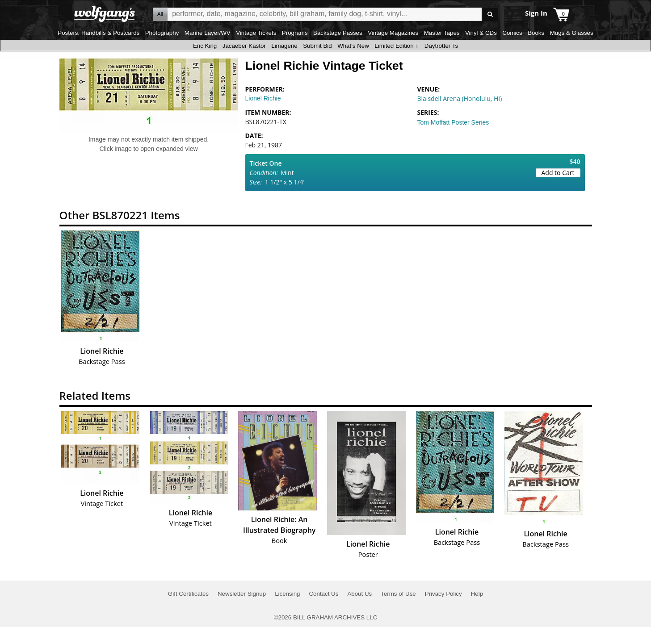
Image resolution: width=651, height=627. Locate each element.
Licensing (287, 593)
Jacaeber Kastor (244, 45)
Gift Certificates (188, 593)
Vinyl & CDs (481, 32)
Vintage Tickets (256, 32)
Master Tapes (442, 32)
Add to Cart (558, 172)
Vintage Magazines (393, 32)
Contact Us (323, 593)
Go (490, 14)
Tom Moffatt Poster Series (453, 122)
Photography (162, 32)
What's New (353, 45)
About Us (359, 593)
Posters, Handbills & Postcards (98, 32)
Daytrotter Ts (441, 45)
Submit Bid (317, 45)
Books (536, 32)
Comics (512, 32)
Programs (295, 32)
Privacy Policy (443, 593)
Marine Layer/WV (208, 32)
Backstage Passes (337, 32)
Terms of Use (398, 593)
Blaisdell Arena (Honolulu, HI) (459, 98)
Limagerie (284, 45)
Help (477, 593)
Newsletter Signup (242, 593)
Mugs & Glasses (571, 32)
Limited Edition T (396, 45)
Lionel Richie (263, 98)
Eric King (205, 45)
